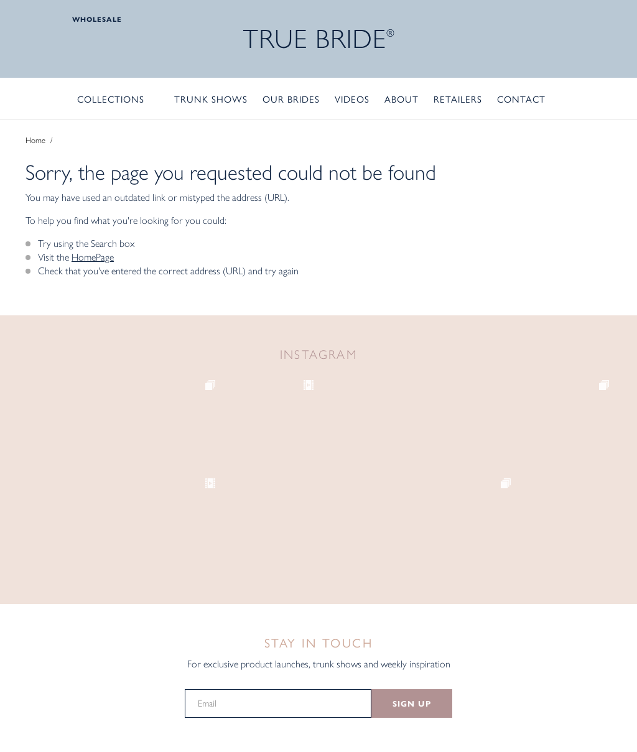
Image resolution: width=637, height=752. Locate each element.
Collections (110, 98)
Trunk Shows (211, 98)
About (401, 98)
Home (35, 140)
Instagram (319, 354)
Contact (521, 98)
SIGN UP (411, 704)
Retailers (458, 98)
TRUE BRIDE (318, 39)
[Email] (278, 703)
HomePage (93, 257)
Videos (352, 98)
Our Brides (291, 98)
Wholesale (97, 19)
